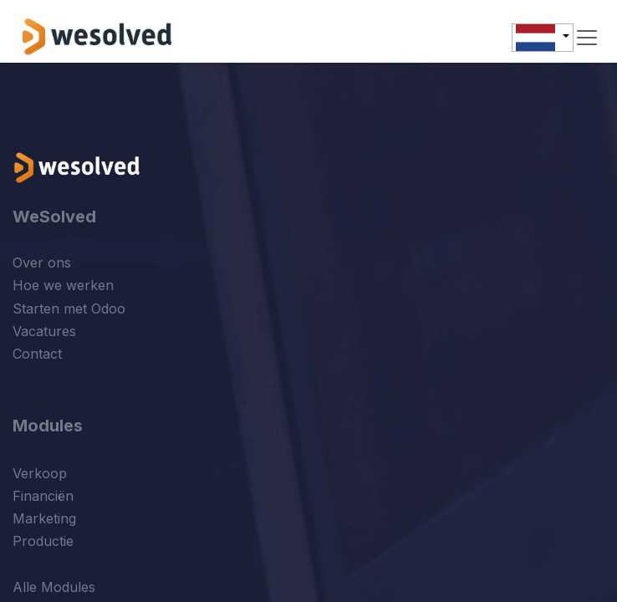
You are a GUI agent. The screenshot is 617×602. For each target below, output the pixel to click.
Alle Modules (54, 587)
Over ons (42, 262)
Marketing (44, 518)
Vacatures (44, 331)
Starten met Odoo (69, 308)
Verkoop (40, 473)
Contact (37, 353)
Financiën (43, 495)
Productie (43, 541)
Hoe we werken (63, 285)
